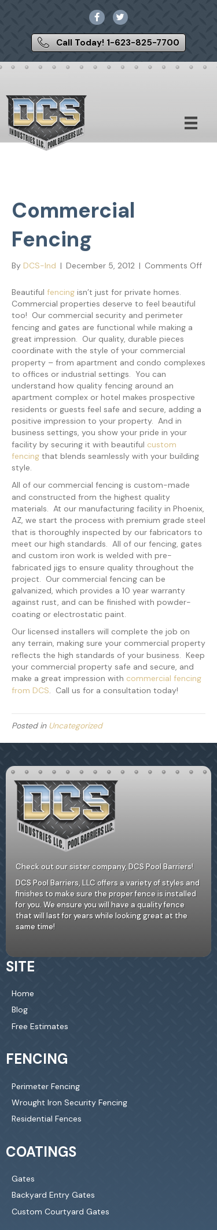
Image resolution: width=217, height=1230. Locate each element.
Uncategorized (75, 725)
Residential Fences (47, 1118)
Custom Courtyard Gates (60, 1211)
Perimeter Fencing (46, 1086)
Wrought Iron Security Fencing (69, 1102)
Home (23, 993)
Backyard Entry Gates (53, 1195)
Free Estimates (40, 1026)
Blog (20, 1009)
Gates (23, 1178)
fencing (61, 292)
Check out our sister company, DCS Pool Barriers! (104, 867)
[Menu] (190, 123)
